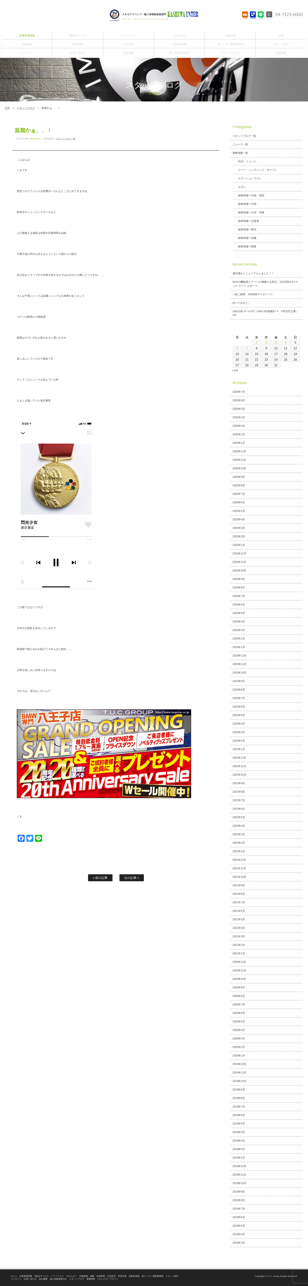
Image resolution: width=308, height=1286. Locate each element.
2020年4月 (239, 1030)
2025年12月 (240, 451)
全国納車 (100, 1276)
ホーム (14, 1276)
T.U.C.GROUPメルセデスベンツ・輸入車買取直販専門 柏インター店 (154, 15)
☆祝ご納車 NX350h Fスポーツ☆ (253, 294)
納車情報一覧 (240, 152)
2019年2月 (239, 1149)
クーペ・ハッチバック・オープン (255, 169)
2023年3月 (239, 732)
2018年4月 (239, 1234)
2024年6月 (239, 604)
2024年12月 (240, 553)
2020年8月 (239, 996)
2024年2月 (239, 638)
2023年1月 (239, 749)
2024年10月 (240, 570)
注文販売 (111, 1276)
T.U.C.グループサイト (107, 1279)
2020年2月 (239, 1047)
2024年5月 (239, 613)
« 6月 (235, 370)
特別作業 (122, 1276)
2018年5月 (239, 1225)
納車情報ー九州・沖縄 (249, 212)
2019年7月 (239, 1106)
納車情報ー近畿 (245, 238)
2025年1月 (239, 545)
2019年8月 (239, 1098)
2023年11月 (240, 664)
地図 (92, 1276)
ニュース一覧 (240, 144)
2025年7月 (239, 494)
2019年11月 (240, 1072)
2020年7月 (239, 1004)
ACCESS (252, 18)
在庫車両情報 (25, 1276)
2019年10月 (240, 1081)
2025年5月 (239, 511)
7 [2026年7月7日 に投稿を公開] (247, 348)
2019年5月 (239, 1123)
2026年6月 (239, 400)
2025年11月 (240, 459)
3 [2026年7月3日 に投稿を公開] (276, 342)
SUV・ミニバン (245, 161)
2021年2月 (239, 944)
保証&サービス (41, 1276)
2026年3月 (239, 425)
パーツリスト (57, 1276)
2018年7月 (239, 1208)
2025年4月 (239, 519)
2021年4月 (239, 927)
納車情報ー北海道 (246, 221)
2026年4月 (239, 417)
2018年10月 (240, 1183)
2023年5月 (239, 715)
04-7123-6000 (287, 14)
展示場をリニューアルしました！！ (253, 273)
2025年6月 (239, 502)
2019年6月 (239, 1115)
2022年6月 (239, 808)
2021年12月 (240, 859)
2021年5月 (239, 919)
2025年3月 (239, 528)
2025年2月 (239, 536)
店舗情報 (83, 1276)
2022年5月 (239, 817)
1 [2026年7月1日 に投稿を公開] (256, 342)
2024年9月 (239, 579)
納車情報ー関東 (245, 246)
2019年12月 (240, 1064)
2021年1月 (239, 953)
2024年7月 (239, 596)
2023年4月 (239, 723)
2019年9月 (239, 1089)
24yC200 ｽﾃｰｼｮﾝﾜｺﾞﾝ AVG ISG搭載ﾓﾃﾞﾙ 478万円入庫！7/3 (266, 313)
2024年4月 (239, 621)
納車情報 (91, 1279)
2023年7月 (239, 698)
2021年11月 (240, 868)
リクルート (16, 1279)
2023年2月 (239, 740)
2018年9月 (239, 1191)
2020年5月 (239, 1021)
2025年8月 (239, 485)
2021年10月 (240, 876)
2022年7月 (239, 800)
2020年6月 (239, 1013)
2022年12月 (240, 757)
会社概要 (43, 1279)
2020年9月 (239, 987)
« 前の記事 (100, 878)
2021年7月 (239, 902)
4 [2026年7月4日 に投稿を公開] (285, 342)
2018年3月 (239, 1242)
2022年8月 (239, 791)
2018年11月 (240, 1174)
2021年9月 (239, 885)
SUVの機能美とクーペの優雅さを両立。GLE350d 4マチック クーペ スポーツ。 (265, 283)
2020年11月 (240, 970)
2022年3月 (239, 834)
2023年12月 (240, 655)
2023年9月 (239, 681)
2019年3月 (239, 1140)
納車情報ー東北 (245, 229)
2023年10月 (240, 672)
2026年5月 (239, 408)
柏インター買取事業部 (152, 1276)
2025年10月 (240, 468)
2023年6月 (239, 706)
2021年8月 (239, 893)
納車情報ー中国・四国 (249, 195)
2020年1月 (239, 1055)
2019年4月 (239, 1132)
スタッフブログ (26, 108)
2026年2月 (239, 434)
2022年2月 (239, 842)
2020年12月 (240, 962)
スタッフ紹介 (172, 1276)
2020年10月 (240, 979)
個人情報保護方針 (58, 1279)
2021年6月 (239, 910)
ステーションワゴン (248, 178)
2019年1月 (239, 1157)
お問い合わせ (30, 1279)
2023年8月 (239, 689)
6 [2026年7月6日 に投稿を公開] (237, 348)
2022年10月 (240, 774)
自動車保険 (134, 1276)
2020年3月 (239, 1038)
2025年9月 (239, 476)
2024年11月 (240, 562)
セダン (240, 187)
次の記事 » (131, 878)
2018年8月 (239, 1200)
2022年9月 (239, 783)
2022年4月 (239, 825)
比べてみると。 (242, 302)
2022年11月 (240, 766)
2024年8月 (239, 587)
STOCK (245, 18)
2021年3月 (239, 936)
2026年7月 (239, 391)
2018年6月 (239, 1217)
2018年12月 (240, 1166)
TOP (7, 108)
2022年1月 (239, 851)
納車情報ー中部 (245, 204)
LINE (260, 18)
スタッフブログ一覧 (65, 138)
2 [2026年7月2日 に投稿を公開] (266, 342)
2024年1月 (239, 647)
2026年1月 (239, 442)
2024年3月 (239, 630)
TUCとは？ (71, 1276)
